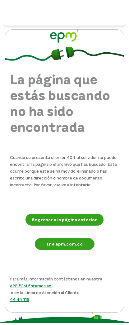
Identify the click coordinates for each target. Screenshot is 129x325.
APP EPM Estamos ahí (31, 285)
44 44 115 (19, 299)
